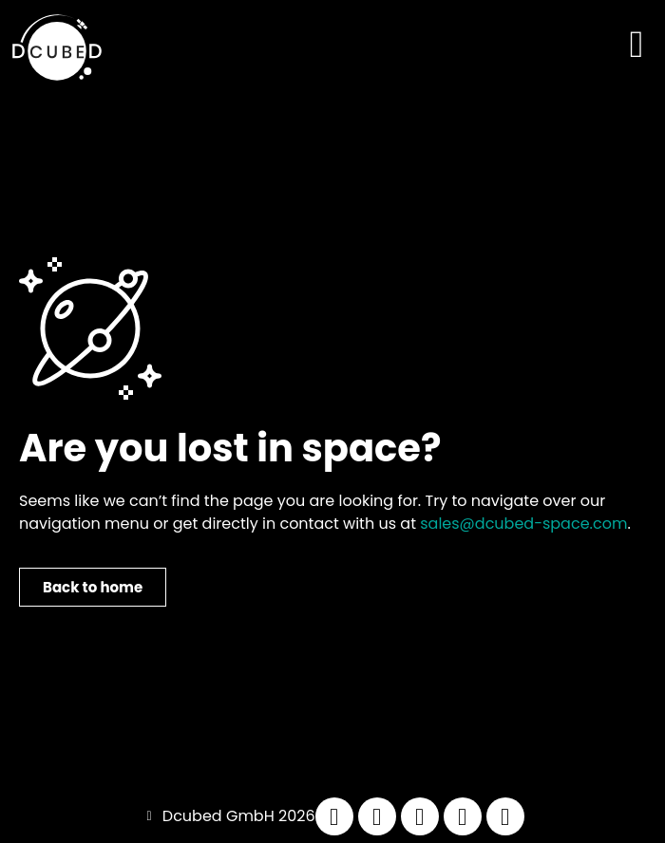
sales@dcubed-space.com (523, 523)
